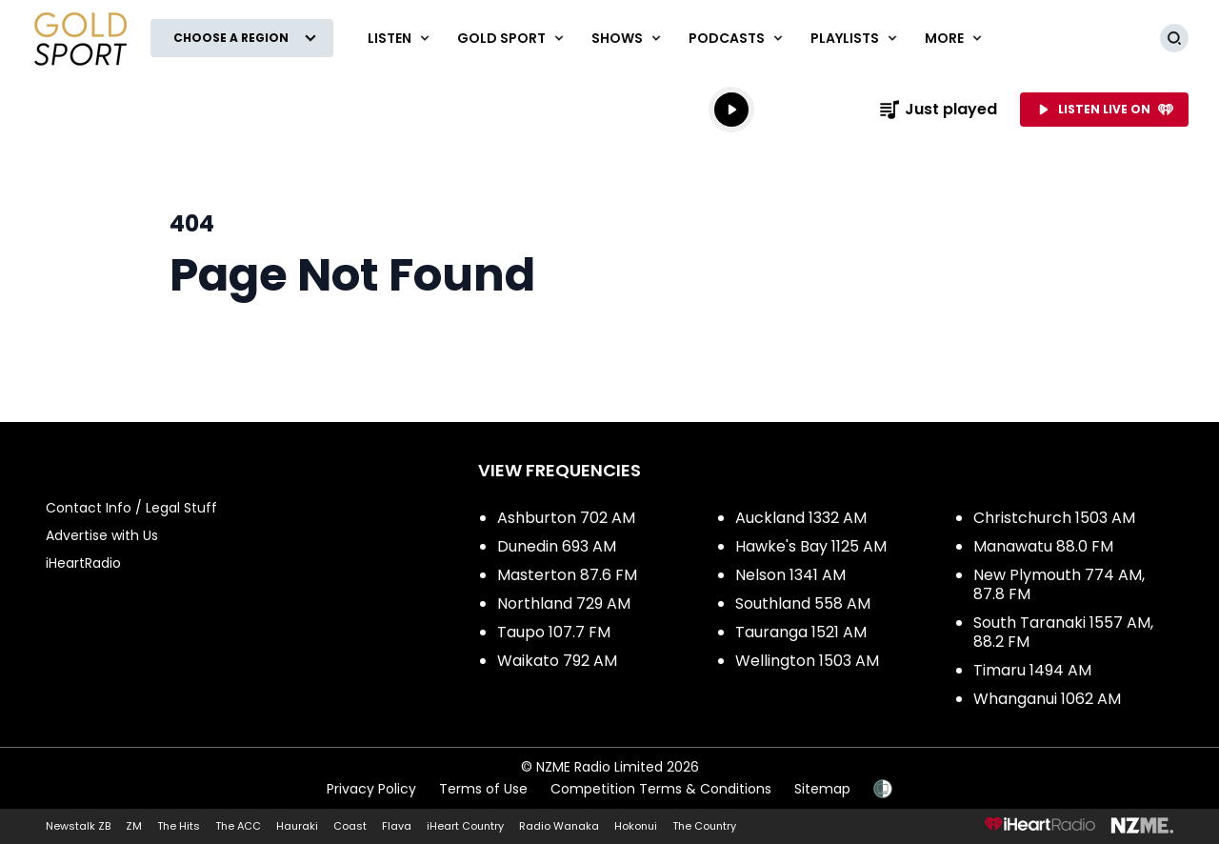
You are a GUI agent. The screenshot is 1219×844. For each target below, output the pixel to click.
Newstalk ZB (78, 826)
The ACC (238, 826)
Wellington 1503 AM (807, 661)
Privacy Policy (371, 788)
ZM (134, 826)
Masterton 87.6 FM (567, 575)
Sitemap (822, 788)
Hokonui (635, 826)
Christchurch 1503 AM (1054, 518)
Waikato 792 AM (557, 661)
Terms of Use (483, 788)
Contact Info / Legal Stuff (131, 507)
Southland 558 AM (802, 603)
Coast (350, 826)
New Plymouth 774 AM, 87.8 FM (1059, 584)
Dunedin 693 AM (556, 546)
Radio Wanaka (559, 826)
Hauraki (297, 826)
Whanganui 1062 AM (1047, 699)
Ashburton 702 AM (566, 518)
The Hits (178, 826)
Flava (396, 826)
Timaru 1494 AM (1032, 670)
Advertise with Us (102, 535)
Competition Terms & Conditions (660, 788)
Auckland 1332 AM (801, 518)
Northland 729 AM (563, 603)
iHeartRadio (83, 563)
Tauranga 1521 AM (801, 632)
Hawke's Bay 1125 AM (811, 546)
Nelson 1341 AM (790, 575)
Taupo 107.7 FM (553, 632)
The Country (704, 826)
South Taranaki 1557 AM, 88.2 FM (1063, 632)
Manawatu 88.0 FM (1043, 546)
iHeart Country (465, 826)
